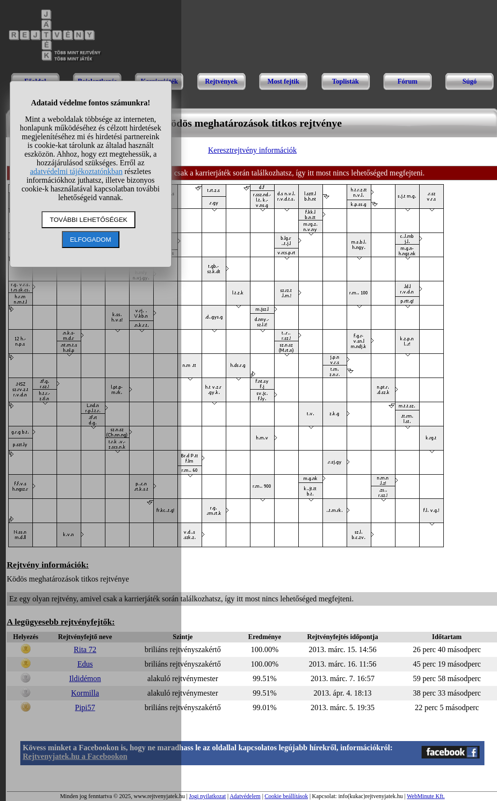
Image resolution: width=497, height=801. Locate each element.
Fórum (407, 81)
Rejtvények (221, 81)
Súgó (469, 81)
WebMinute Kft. (425, 796)
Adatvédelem (245, 796)
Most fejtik (283, 81)
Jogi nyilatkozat (207, 796)
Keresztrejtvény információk (252, 150)
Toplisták (345, 81)
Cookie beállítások (286, 796)
